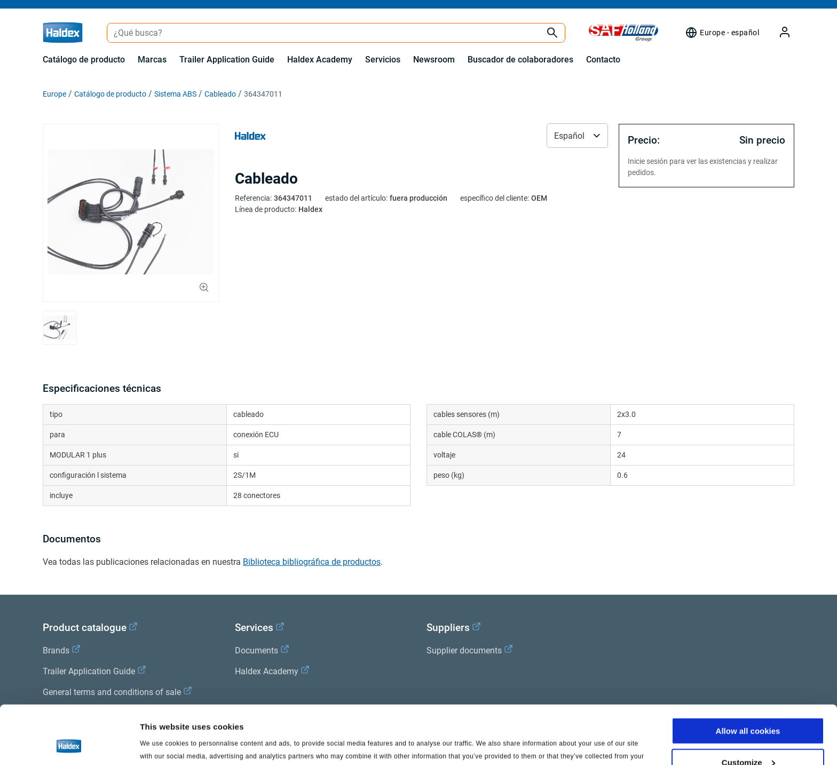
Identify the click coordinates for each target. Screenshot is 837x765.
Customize (748, 707)
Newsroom (434, 59)
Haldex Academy (319, 59)
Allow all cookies (748, 676)
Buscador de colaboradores (520, 59)
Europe (54, 94)
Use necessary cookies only (747, 738)
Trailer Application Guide (226, 59)
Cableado (220, 94)
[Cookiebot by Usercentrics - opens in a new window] (69, 744)
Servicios (382, 59)
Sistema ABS (175, 94)
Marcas (152, 59)
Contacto (603, 59)
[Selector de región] (722, 33)
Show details (164, 743)
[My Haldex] (778, 33)
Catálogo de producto (84, 59)
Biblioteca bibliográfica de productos (312, 562)
